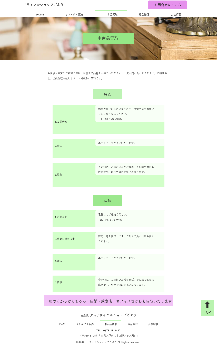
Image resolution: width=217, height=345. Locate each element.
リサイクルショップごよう (43, 4)
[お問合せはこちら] (167, 5)
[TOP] (207, 308)
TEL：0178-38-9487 (110, 119)
